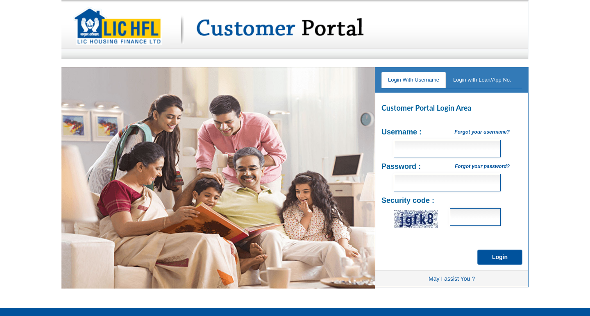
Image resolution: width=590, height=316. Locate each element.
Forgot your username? (482, 132)
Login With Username (413, 80)
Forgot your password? (482, 166)
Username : (445, 132)
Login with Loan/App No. (482, 80)
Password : (445, 166)
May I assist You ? (452, 278)
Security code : (407, 200)
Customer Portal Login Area (426, 107)
